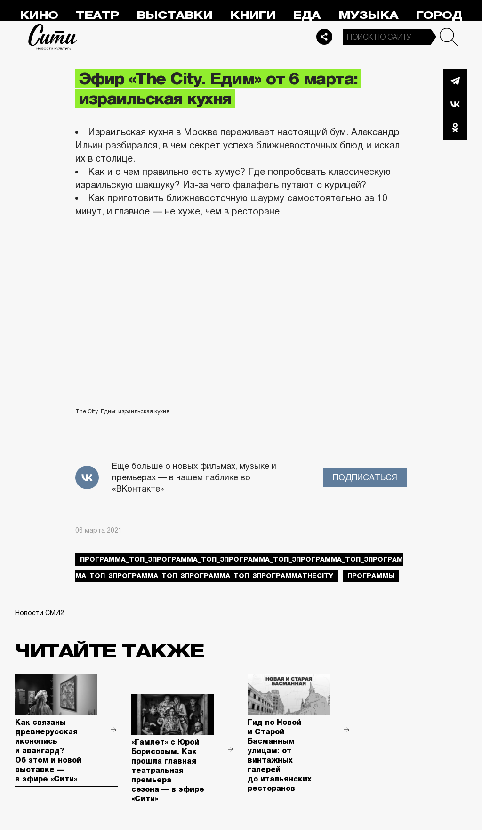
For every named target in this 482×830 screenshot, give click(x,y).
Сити (52, 37)
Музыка (368, 15)
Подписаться (365, 477)
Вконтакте (455, 104)
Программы (370, 576)
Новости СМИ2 (39, 612)
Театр (97, 15)
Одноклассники (455, 128)
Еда (307, 15)
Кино (39, 15)
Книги (252, 15)
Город (439, 15)
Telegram (455, 80)
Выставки (174, 15)
